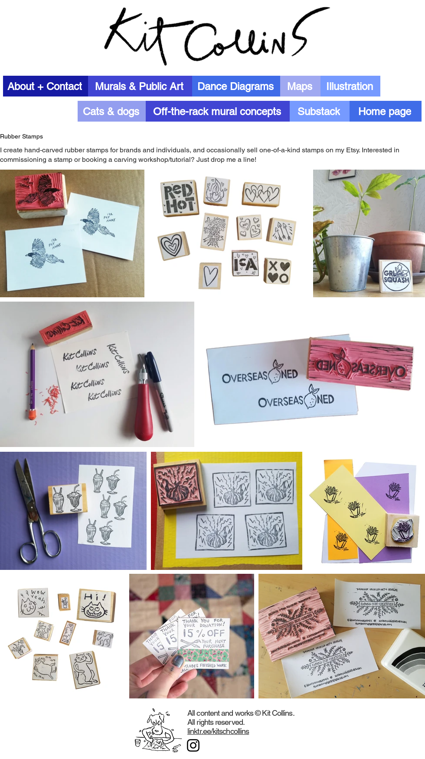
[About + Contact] (45, 86)
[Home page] (386, 111)
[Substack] (320, 111)
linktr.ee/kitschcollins (218, 731)
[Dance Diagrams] (236, 86)
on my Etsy (342, 150)
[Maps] (300, 86)
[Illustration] (350, 86)
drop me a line (233, 159)
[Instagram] (193, 745)
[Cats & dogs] (112, 111)
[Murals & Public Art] (140, 86)
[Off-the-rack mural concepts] (218, 111)
